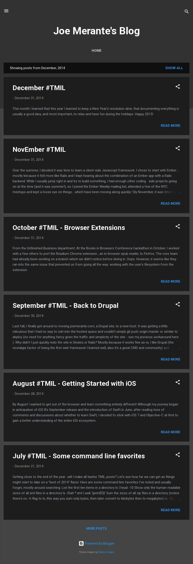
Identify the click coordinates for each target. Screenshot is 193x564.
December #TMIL (39, 88)
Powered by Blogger (96, 543)
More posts (96, 528)
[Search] (186, 12)
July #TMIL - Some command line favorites (79, 456)
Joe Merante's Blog (96, 31)
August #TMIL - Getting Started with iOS (74, 383)
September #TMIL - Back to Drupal (65, 305)
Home (97, 51)
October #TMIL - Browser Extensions (69, 228)
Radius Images (106, 552)
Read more (170, 126)
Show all (174, 68)
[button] (177, 87)
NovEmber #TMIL (39, 149)
